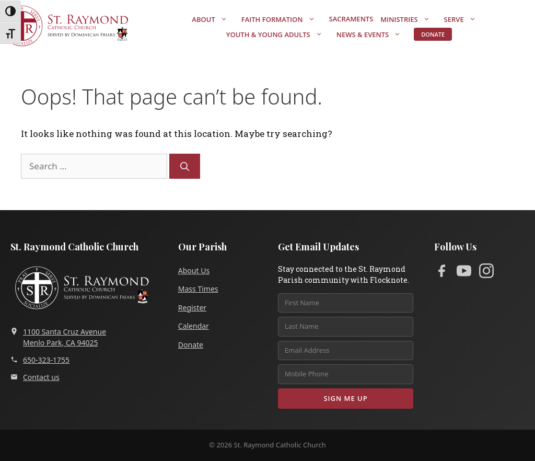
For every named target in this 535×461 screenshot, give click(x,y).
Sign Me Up (345, 398)
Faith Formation (283, 19)
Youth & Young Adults (279, 34)
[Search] (184, 166)
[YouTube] (464, 272)
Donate (433, 34)
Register (192, 308)
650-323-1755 (39, 360)
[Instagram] (486, 272)
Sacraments (351, 19)
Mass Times (198, 289)
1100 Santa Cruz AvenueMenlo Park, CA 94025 (58, 337)
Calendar (193, 326)
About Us (194, 270)
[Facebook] (441, 272)
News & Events (374, 34)
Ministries (410, 19)
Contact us (35, 377)
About (214, 19)
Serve (465, 19)
